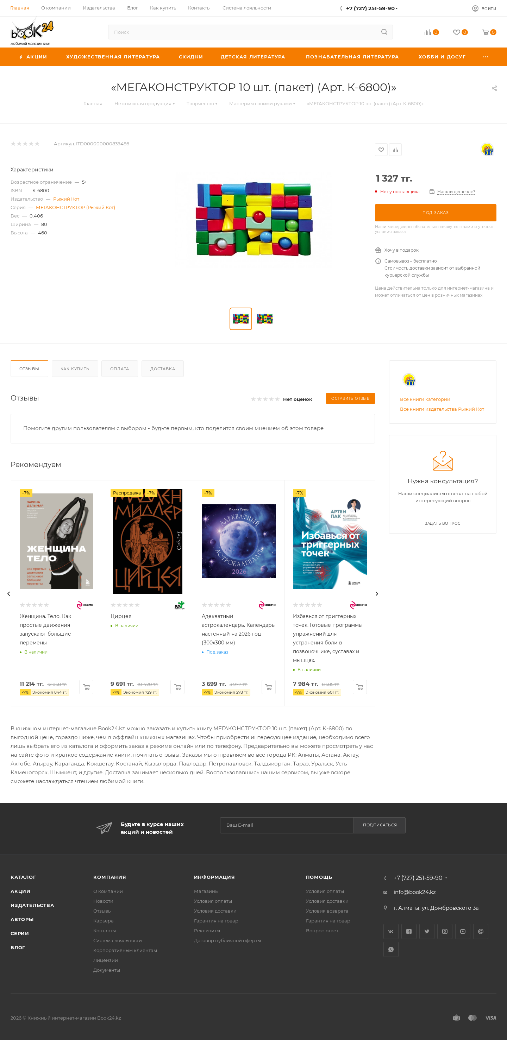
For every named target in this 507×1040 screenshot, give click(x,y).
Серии (20, 933)
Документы (106, 970)
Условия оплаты (213, 901)
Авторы (22, 919)
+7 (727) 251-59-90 (370, 8)
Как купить (75, 368)
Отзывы (29, 368)
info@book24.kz (415, 892)
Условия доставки (215, 911)
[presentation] (9, 594)
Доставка (162, 368)
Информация (214, 877)
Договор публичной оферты (227, 940)
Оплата (119, 368)
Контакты (104, 930)
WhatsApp (391, 949)
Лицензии (105, 960)
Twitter (426, 931)
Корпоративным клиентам (125, 950)
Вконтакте (391, 931)
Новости (103, 901)
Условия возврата (327, 911)
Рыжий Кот (66, 199)
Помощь (319, 877)
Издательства (32, 905)
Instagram (444, 931)
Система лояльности (117, 940)
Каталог (23, 877)
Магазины (206, 891)
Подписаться (380, 824)
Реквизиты (207, 930)
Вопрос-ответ (322, 930)
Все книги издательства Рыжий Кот (442, 409)
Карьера (103, 921)
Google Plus (480, 931)
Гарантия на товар (216, 921)
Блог (18, 947)
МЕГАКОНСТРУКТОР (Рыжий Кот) (75, 207)
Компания (109, 877)
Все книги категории (425, 399)
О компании (108, 891)
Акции (21, 891)
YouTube (462, 931)
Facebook (409, 931)
